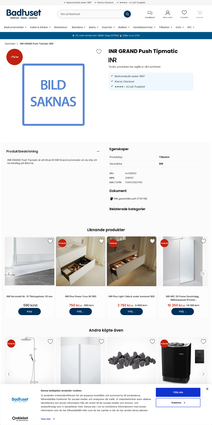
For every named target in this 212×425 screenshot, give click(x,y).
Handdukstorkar (143, 27)
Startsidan (10, 43)
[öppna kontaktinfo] (150, 14)
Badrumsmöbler (14, 27)
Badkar (122, 27)
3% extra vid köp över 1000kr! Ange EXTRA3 (97, 35)
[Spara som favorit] (50, 241)
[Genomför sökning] (127, 14)
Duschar (107, 27)
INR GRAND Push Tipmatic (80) (36, 43)
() (128, 198)
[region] (53, 151)
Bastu (92, 27)
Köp (29, 311)
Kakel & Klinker (39, 27)
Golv (178, 27)
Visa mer (46, 419)
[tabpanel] (53, 157)
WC (189, 27)
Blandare (77, 27)
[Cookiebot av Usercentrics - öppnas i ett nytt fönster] (20, 419)
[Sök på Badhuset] (94, 14)
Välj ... (80, 311)
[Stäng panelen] (207, 389)
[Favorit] (99, 51)
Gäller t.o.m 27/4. (131, 35)
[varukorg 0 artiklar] (200, 14)
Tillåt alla (178, 392)
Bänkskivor (60, 27)
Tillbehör (164, 27)
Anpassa (178, 402)
